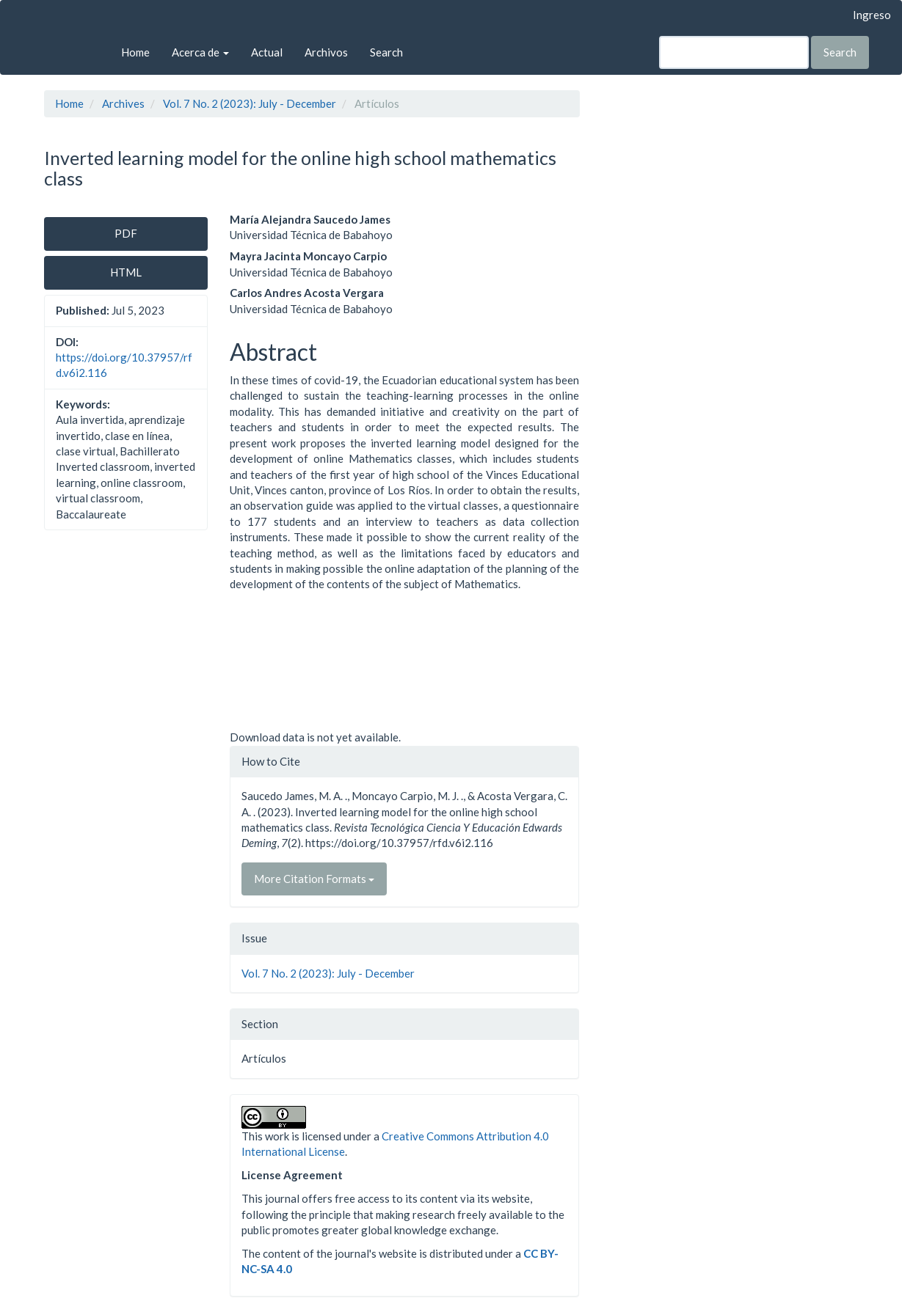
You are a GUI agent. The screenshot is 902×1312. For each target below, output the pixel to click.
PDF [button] (125, 233)
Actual (267, 52)
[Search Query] (734, 52)
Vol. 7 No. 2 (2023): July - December (249, 103)
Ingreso (872, 14)
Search (386, 52)
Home (135, 52)
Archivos (326, 52)
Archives (123, 103)
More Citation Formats (314, 878)
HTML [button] (126, 272)
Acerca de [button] (200, 52)
